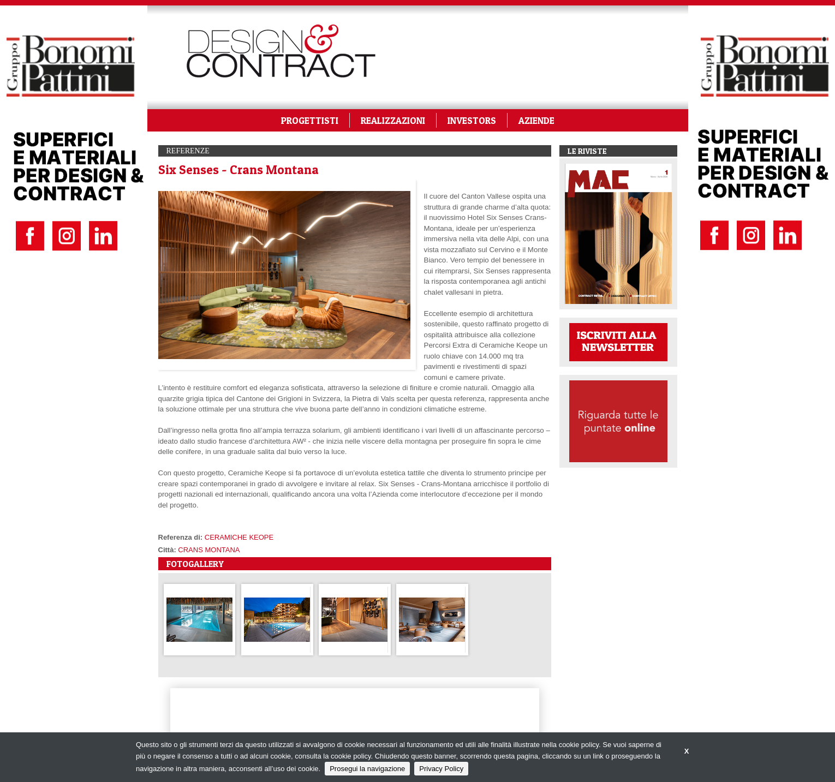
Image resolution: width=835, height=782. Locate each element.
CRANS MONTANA (209, 550)
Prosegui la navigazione (367, 769)
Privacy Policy (441, 769)
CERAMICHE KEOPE (239, 537)
